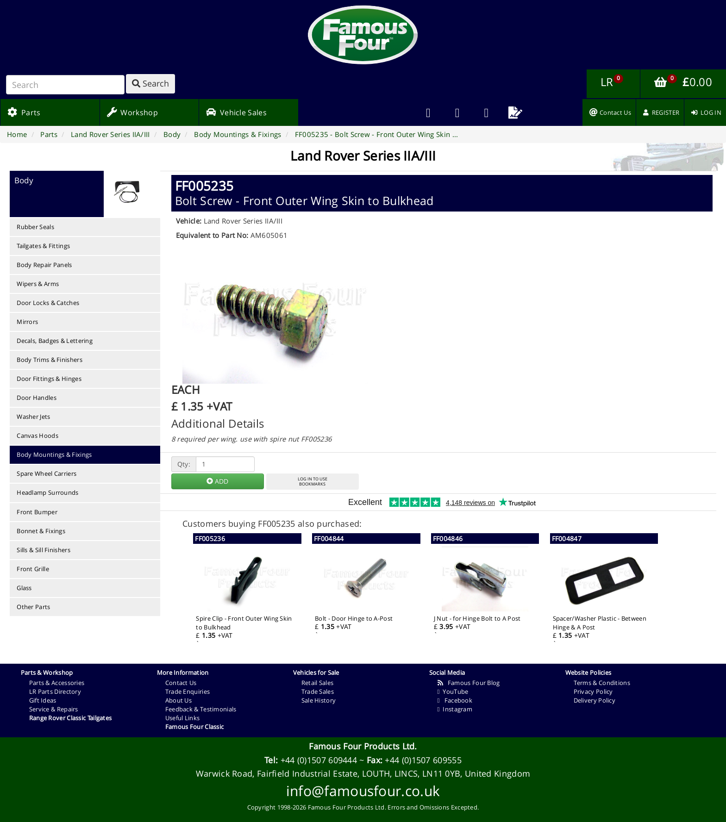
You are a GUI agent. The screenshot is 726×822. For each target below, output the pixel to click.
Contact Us (181, 683)
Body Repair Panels (44, 265)
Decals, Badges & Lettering (55, 340)
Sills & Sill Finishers (43, 550)
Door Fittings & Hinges (49, 378)
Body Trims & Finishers (49, 359)
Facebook (455, 700)
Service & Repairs (53, 709)
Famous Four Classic (194, 726)
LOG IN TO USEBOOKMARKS (312, 481)
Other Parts (33, 607)
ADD (217, 481)
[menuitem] (457, 112)
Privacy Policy (593, 691)
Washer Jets (33, 416)
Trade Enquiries (187, 691)
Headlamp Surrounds (47, 492)
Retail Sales (317, 683)
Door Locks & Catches (48, 303)
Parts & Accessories (57, 683)
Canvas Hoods (37, 435)
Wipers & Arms (38, 284)
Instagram (455, 709)
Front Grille (33, 569)
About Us (178, 700)
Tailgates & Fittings (43, 246)
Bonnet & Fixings (41, 531)
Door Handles (36, 397)
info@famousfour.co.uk (363, 790)
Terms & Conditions (602, 683)
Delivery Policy (595, 700)
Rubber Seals (35, 227)
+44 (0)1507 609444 (319, 760)
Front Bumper (37, 512)
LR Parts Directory (55, 691)
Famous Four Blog (469, 683)
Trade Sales (317, 691)
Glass (24, 588)
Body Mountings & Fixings (54, 454)
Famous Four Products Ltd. (363, 746)
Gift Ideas (42, 700)
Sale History (318, 700)
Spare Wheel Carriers (46, 473)
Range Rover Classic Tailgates (70, 718)
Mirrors (27, 322)
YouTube (453, 691)
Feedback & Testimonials (201, 709)
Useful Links (182, 718)
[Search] (65, 84)
